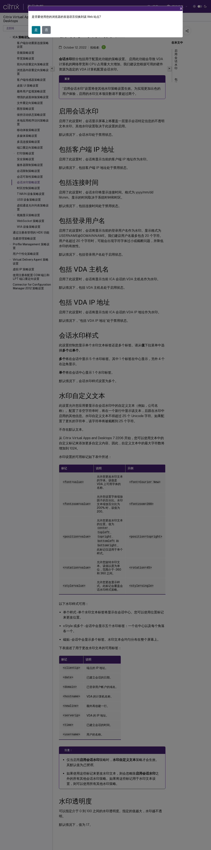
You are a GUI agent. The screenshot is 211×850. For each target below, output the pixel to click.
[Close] (181, 8)
